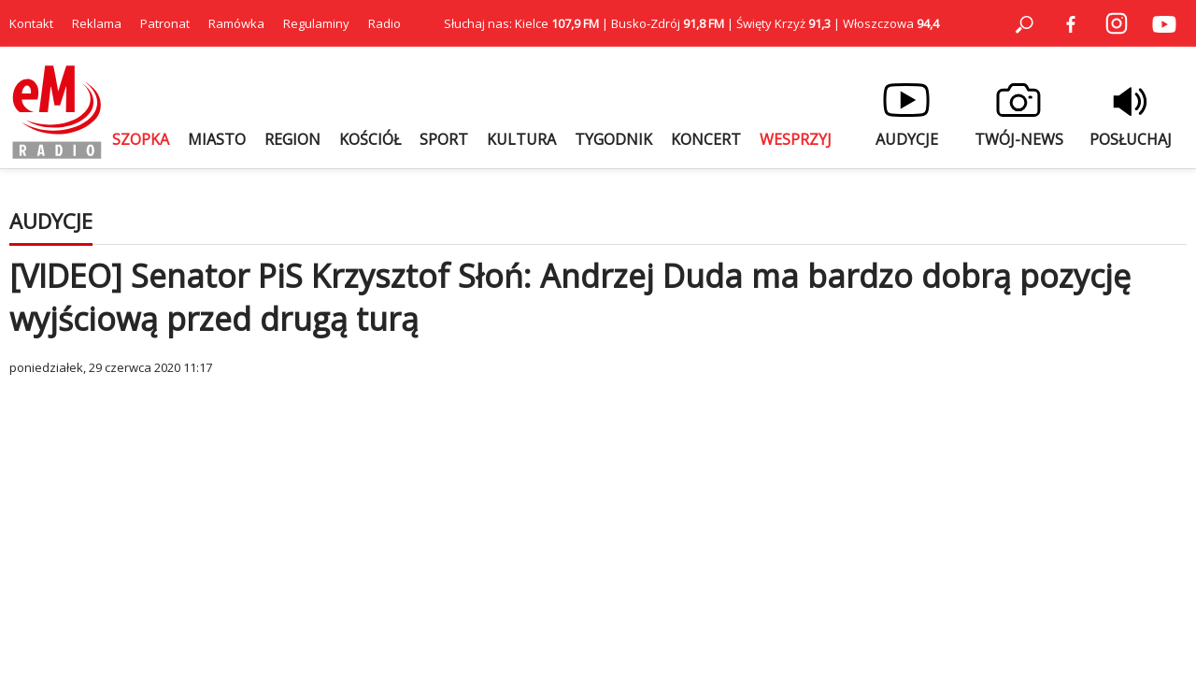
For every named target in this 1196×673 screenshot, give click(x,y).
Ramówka (236, 23)
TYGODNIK (613, 139)
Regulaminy (316, 23)
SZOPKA (140, 139)
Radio (384, 23)
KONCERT (706, 139)
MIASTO (217, 139)
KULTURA (521, 139)
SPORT (444, 139)
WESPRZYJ (796, 139)
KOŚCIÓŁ (370, 139)
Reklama (96, 23)
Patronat (165, 23)
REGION (292, 139)
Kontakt (31, 23)
